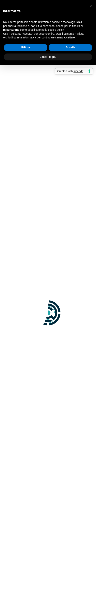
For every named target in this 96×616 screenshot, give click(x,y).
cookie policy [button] (56, 29)
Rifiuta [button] (25, 47)
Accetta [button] (70, 47)
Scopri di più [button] (48, 56)
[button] (91, 6)
